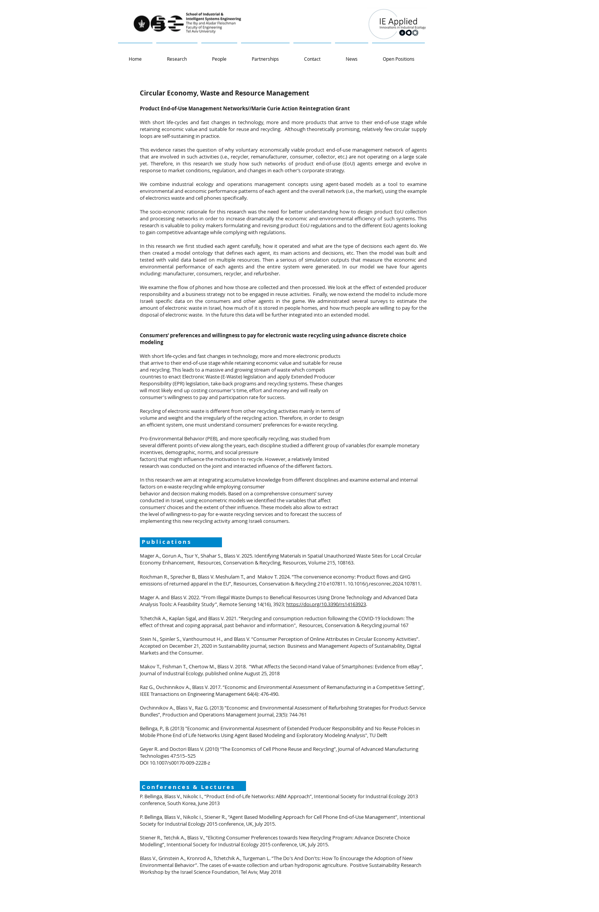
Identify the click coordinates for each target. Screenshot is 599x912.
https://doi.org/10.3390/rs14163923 (326, 604)
